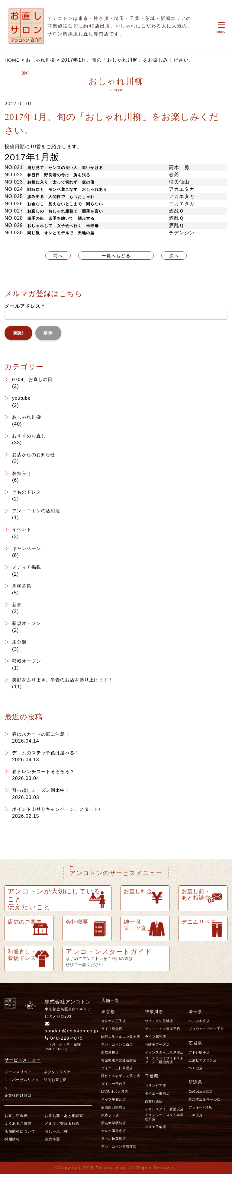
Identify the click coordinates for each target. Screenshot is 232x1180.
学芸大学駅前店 (113, 1128)
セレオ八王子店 (113, 1026)
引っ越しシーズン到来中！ (43, 795)
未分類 (19, 645)
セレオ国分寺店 (113, 1136)
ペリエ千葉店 (155, 1132)
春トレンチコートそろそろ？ (45, 776)
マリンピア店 (155, 1091)
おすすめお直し (30, 436)
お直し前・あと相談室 (64, 1121)
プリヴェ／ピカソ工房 (206, 1034)
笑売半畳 (52, 1145)
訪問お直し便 (55, 1085)
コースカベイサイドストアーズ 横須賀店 (164, 1066)
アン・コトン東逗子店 (162, 1034)
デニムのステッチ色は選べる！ (48, 757)
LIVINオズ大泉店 (114, 1097)
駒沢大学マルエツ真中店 (120, 1042)
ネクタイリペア (57, 1078)
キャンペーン (27, 550)
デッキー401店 (200, 1113)
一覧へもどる (116, 255)
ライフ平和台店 (113, 1105)
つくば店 (195, 1074)
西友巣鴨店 (110, 1058)
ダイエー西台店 (113, 1089)
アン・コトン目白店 (117, 1050)
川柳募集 (22, 588)
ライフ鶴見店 (155, 1042)
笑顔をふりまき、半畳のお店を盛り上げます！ (66, 683)
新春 (17, 607)
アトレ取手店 (199, 1058)
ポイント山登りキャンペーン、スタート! (59, 814)
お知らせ (22, 474)
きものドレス (27, 493)
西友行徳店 (154, 1107)
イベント (22, 531)
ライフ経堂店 (111, 1034)
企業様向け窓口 (18, 1101)
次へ (174, 255)
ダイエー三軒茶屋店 (117, 1074)
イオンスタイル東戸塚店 (164, 1058)
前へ (58, 255)
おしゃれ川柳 (27, 417)
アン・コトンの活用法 (37, 512)
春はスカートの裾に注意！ (43, 738)
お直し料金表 (16, 1121)
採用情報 (12, 1145)
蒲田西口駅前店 (113, 1113)
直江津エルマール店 (204, 1105)
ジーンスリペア (18, 1078)
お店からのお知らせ (35, 455)
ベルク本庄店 (199, 1026)
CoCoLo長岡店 (200, 1097)
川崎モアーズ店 (157, 1050)
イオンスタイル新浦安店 (164, 1115)
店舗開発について (20, 1137)
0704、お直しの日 (33, 379)
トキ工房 (195, 1121)
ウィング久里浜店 (159, 1026)
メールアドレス (24, 306)
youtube (21, 398)
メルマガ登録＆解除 (62, 1129)
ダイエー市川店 (157, 1099)
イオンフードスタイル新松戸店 (164, 1122)
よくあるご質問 (18, 1129)
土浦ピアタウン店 (202, 1066)
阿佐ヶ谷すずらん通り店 (120, 1081)
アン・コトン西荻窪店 (119, 1152)
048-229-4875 (64, 1043)
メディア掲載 (27, 569)
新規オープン (27, 626)
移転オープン (27, 664)
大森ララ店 (110, 1121)
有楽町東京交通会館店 (119, 1066)
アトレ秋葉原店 (113, 1144)
